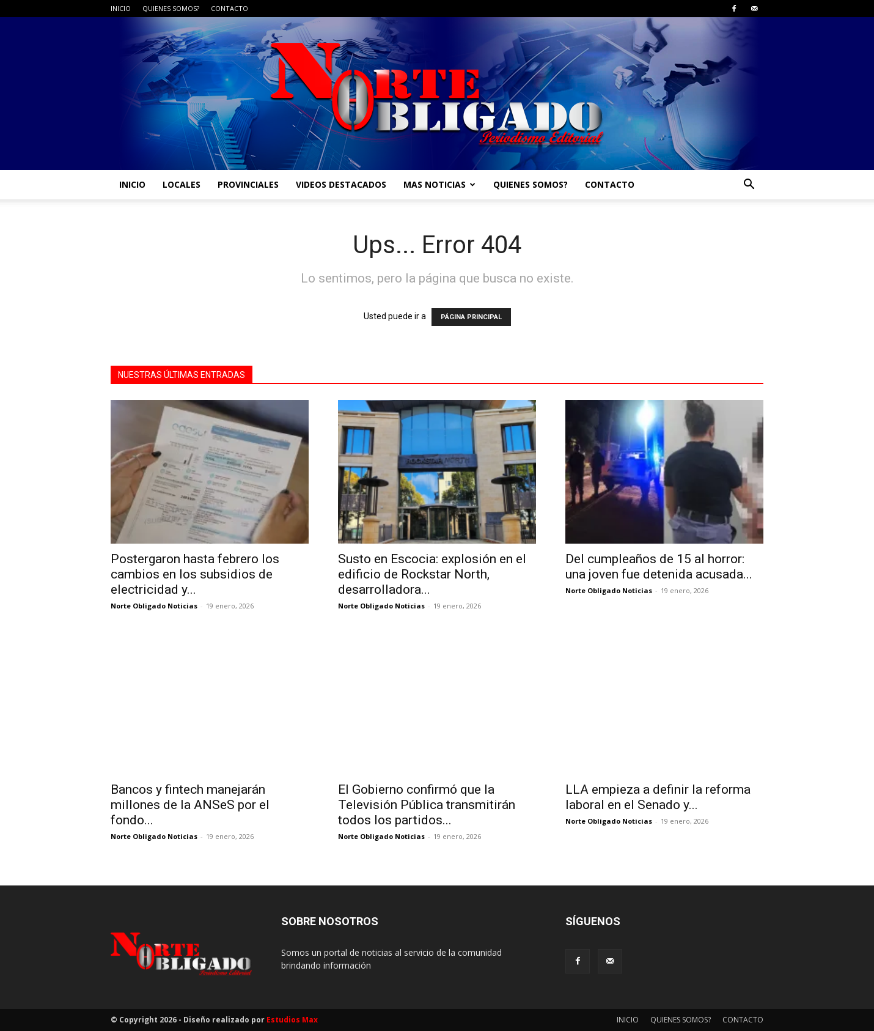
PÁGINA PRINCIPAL (471, 317)
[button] (748, 185)
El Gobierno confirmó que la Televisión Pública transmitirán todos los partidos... (426, 804)
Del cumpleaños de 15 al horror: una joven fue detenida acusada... (658, 567)
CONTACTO (229, 8)
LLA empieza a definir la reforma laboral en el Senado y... (658, 797)
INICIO (121, 8)
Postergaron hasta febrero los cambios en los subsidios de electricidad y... (195, 574)
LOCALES (181, 184)
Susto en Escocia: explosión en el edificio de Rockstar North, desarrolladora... (432, 574)
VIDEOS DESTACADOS (341, 184)
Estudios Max (292, 1019)
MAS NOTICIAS (439, 184)
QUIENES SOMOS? (170, 8)
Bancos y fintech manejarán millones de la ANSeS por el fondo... (190, 804)
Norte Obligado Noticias (154, 605)
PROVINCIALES (248, 184)
